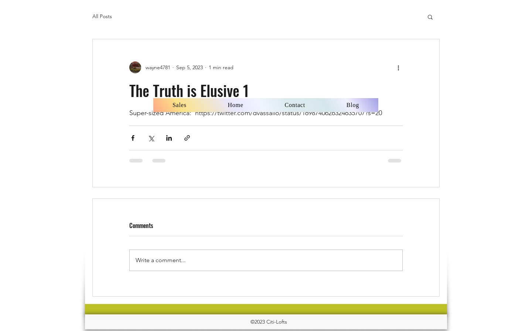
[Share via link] (187, 137)
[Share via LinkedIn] (169, 137)
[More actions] (398, 67)
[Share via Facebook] (132, 137)
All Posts (102, 16)
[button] (430, 17)
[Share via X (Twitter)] (150, 137)
